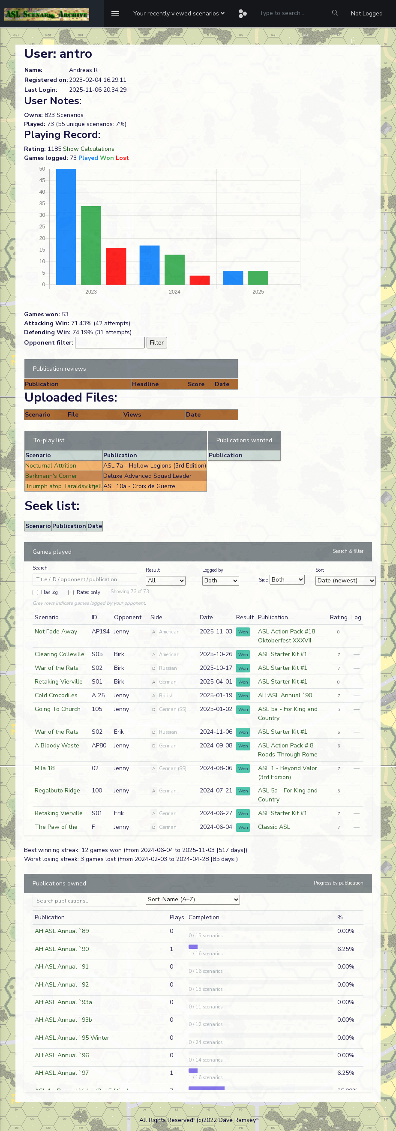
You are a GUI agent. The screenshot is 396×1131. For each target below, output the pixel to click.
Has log (49, 592)
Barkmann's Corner (51, 476)
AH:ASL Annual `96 (62, 1055)
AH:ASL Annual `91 (62, 967)
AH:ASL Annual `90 (285, 695)
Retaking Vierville (59, 682)
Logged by (212, 570)
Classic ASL (274, 827)
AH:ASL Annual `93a (63, 1002)
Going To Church (58, 709)
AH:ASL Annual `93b (63, 1020)
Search (40, 568)
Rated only (88, 592)
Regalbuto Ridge (57, 790)
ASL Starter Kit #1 (282, 654)
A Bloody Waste (57, 745)
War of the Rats (56, 668)
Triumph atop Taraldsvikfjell (63, 486)
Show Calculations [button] (88, 149)
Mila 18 (44, 768)
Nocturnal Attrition (50, 466)
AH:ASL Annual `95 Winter (72, 1038)
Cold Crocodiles (56, 695)
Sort (319, 570)
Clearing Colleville (59, 654)
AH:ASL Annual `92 (62, 985)
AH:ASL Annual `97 (62, 1073)
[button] (179, 13)
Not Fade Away (56, 631)
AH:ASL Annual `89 (62, 931)
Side (263, 580)
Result (153, 570)
